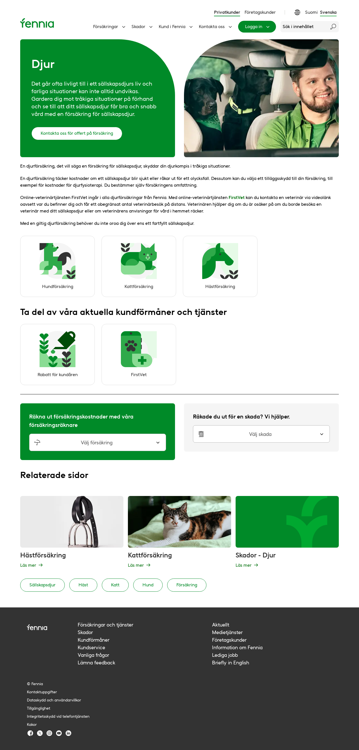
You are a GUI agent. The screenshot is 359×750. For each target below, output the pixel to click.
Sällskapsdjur (42, 584)
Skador (143, 26)
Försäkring (186, 584)
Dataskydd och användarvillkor (54, 700)
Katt (115, 584)
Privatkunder (227, 12)
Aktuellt (220, 625)
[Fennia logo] (52, 627)
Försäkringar (110, 26)
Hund (147, 584)
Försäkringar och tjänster (105, 625)
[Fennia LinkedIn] (68, 733)
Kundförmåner (93, 640)
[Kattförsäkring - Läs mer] (179, 533)
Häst (83, 584)
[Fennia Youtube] (59, 733)
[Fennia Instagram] (49, 733)
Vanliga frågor (93, 655)
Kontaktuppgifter (42, 692)
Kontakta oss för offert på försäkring (77, 133)
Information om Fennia (237, 647)
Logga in (258, 26)
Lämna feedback (96, 663)
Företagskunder (260, 12)
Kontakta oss (216, 26)
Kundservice (91, 647)
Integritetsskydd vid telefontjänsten (58, 716)
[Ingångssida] (37, 23)
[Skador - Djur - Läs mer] (287, 533)
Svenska (328, 12)
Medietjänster (227, 632)
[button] (97, 442)
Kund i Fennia (176, 26)
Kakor (32, 724)
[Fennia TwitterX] (39, 733)
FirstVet (237, 197)
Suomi (311, 12)
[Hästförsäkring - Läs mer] (71, 533)
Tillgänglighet (38, 708)
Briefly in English (230, 663)
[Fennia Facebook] (30, 733)
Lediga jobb (225, 655)
